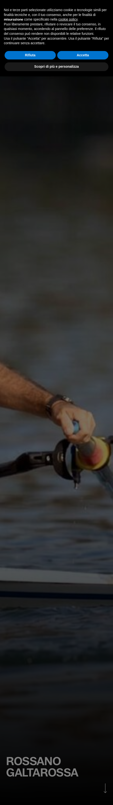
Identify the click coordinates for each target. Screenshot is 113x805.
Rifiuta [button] (30, 55)
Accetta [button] (83, 55)
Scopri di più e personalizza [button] (56, 66)
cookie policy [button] (68, 19)
